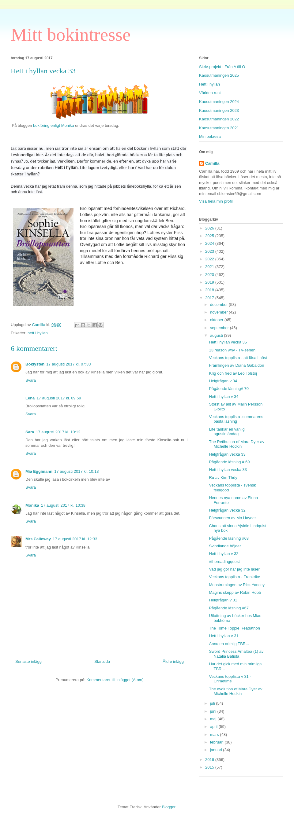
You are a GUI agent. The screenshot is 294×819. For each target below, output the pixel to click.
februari (217, 742)
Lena (30, 398)
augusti (217, 335)
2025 (210, 235)
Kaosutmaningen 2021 (219, 128)
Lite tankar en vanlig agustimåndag (226, 431)
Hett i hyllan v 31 (223, 636)
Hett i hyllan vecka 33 (228, 469)
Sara (29, 432)
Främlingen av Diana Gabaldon (236, 365)
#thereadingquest (224, 561)
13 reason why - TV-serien (232, 350)
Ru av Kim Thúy (223, 477)
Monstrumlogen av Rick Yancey (237, 584)
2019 (210, 282)
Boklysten (34, 364)
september (220, 327)
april (214, 726)
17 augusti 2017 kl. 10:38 (63, 505)
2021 (210, 266)
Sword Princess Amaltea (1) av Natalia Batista (236, 654)
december (219, 304)
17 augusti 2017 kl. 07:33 (68, 364)
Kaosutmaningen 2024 (219, 101)
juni (213, 711)
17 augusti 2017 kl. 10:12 (58, 432)
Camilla (212, 163)
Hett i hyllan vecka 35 (228, 342)
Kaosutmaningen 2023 (219, 110)
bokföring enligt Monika (53, 125)
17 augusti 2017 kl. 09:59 (58, 398)
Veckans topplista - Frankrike (234, 577)
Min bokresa (210, 136)
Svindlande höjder (225, 546)
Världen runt (210, 92)
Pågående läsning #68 (228, 538)
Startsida (102, 661)
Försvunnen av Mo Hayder (232, 518)
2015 (210, 767)
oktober (217, 320)
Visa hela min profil (216, 201)
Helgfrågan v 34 (223, 381)
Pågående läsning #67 (228, 608)
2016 (210, 759)
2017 (210, 298)
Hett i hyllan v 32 (223, 553)
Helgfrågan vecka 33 (227, 454)
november (219, 312)
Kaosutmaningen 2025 (219, 75)
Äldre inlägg (173, 661)
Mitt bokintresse (71, 34)
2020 (210, 274)
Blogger (168, 807)
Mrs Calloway (38, 539)
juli (213, 703)
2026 (210, 228)
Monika (32, 505)
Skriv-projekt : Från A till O (222, 66)
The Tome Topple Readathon (234, 628)
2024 (210, 243)
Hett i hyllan (209, 84)
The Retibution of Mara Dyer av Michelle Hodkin (236, 444)
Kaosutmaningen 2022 (219, 119)
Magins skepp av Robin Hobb (235, 592)
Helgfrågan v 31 (223, 600)
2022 (210, 259)
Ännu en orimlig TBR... (229, 643)
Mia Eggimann (38, 471)
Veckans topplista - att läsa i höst (238, 357)
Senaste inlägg (28, 661)
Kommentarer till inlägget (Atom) (114, 680)
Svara (30, 380)
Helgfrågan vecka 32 (227, 510)
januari (216, 749)
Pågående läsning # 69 (229, 462)
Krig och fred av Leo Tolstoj (233, 373)
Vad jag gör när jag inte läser (234, 569)
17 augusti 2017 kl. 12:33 (75, 539)
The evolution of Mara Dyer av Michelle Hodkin (235, 691)
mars (215, 734)
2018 (210, 290)
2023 (210, 251)
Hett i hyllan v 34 (223, 396)
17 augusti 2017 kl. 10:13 (76, 471)
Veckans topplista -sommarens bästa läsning (236, 419)
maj (214, 719)
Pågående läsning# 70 (228, 388)
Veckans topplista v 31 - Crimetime (230, 679)
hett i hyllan (38, 333)
